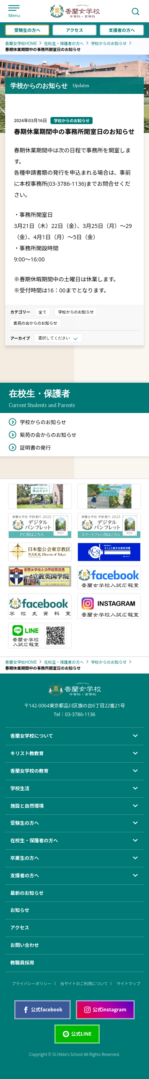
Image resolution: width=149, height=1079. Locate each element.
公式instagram (105, 1009)
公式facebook (42, 1009)
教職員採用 (22, 962)
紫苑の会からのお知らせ (35, 323)
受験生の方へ (27, 30)
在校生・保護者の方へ (64, 43)
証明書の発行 (35, 447)
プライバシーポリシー (32, 983)
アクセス (74, 30)
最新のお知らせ (27, 893)
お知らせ (19, 910)
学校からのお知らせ (109, 43)
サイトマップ (128, 983)
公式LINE (77, 1033)
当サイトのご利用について (84, 983)
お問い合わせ (24, 945)
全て (42, 312)
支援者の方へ (121, 30)
